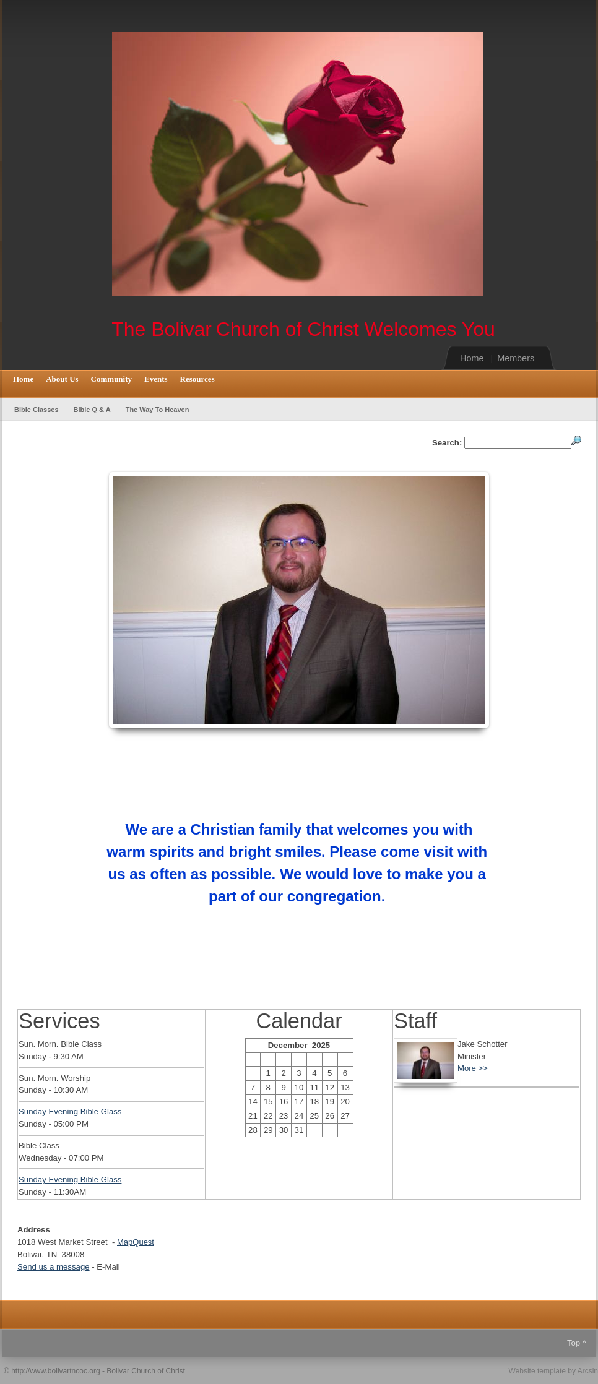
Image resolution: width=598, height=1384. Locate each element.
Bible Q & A (92, 409)
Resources (197, 379)
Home (471, 358)
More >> (472, 1068)
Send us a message (53, 1266)
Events (156, 379)
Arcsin (588, 1371)
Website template (537, 1371)
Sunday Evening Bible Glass (70, 1111)
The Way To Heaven (157, 409)
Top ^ (576, 1342)
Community (111, 379)
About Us (62, 379)
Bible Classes (36, 409)
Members (515, 358)
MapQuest (135, 1242)
